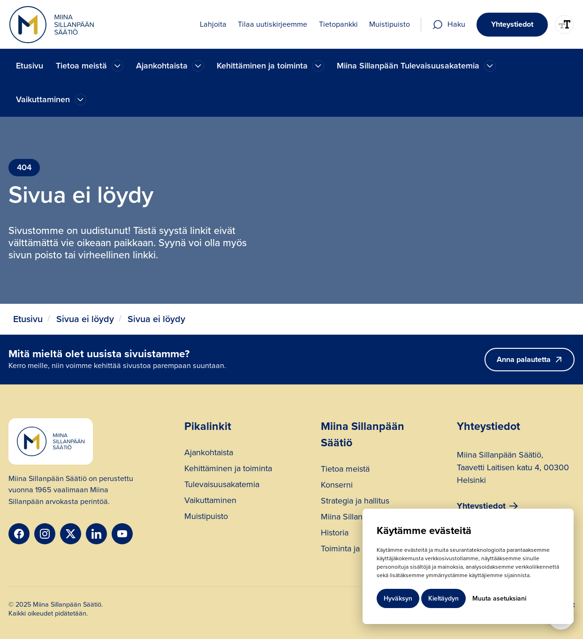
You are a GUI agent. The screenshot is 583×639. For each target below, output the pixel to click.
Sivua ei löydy (85, 319)
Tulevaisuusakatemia (221, 485)
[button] (89, 66)
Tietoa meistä (345, 470)
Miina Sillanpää (348, 518)
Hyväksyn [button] (398, 598)
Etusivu (29, 66)
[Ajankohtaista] (117, 66)
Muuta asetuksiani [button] (499, 598)
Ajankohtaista (208, 454)
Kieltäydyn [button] (443, 598)
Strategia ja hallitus (355, 502)
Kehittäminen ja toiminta (228, 469)
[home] (51, 24)
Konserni (337, 486)
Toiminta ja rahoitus (356, 550)
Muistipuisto (206, 517)
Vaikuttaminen (210, 501)
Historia (334, 534)
